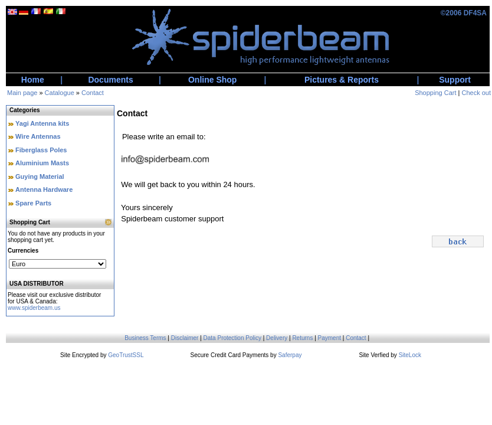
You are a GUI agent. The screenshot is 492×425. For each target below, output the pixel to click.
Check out (476, 92)
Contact (92, 92)
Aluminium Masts (42, 162)
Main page (22, 92)
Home (32, 79)
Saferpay (289, 355)
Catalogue (59, 92)
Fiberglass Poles (41, 149)
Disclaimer (185, 338)
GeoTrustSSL (125, 355)
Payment (329, 338)
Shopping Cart (435, 92)
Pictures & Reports (341, 79)
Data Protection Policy (232, 338)
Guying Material (39, 176)
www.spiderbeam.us (34, 308)
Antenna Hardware (44, 189)
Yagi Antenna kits (42, 123)
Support (455, 79)
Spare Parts (33, 203)
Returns (302, 338)
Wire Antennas (38, 136)
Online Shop (212, 79)
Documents (110, 79)
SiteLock (410, 355)
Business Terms (145, 338)
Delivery (276, 338)
